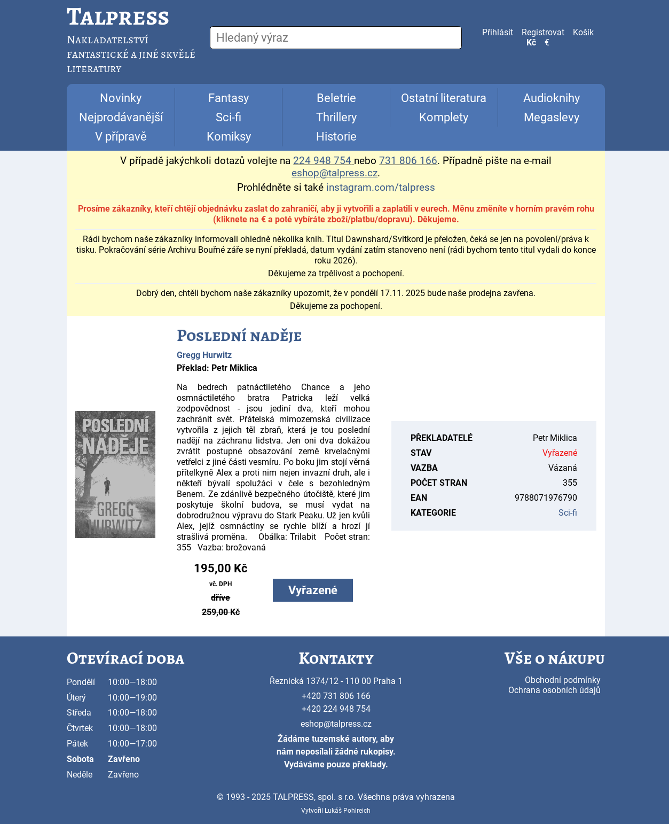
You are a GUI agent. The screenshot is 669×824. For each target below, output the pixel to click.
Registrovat (543, 32)
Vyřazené (312, 590)
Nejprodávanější (121, 117)
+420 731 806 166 (336, 696)
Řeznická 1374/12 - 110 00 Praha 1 (336, 681)
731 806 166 (408, 161)
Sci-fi (228, 117)
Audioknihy (551, 98)
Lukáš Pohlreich (348, 810)
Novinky (120, 98)
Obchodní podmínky (563, 680)
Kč (531, 42)
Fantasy (228, 98)
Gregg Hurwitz (204, 355)
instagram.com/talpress (380, 187)
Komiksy (229, 136)
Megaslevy (551, 117)
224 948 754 (322, 161)
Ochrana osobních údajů (554, 690)
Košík (583, 32)
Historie (336, 136)
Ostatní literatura (443, 98)
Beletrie (336, 98)
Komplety (443, 117)
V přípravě (121, 136)
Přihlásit (497, 32)
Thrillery (336, 117)
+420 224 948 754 (336, 709)
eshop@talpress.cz (336, 724)
